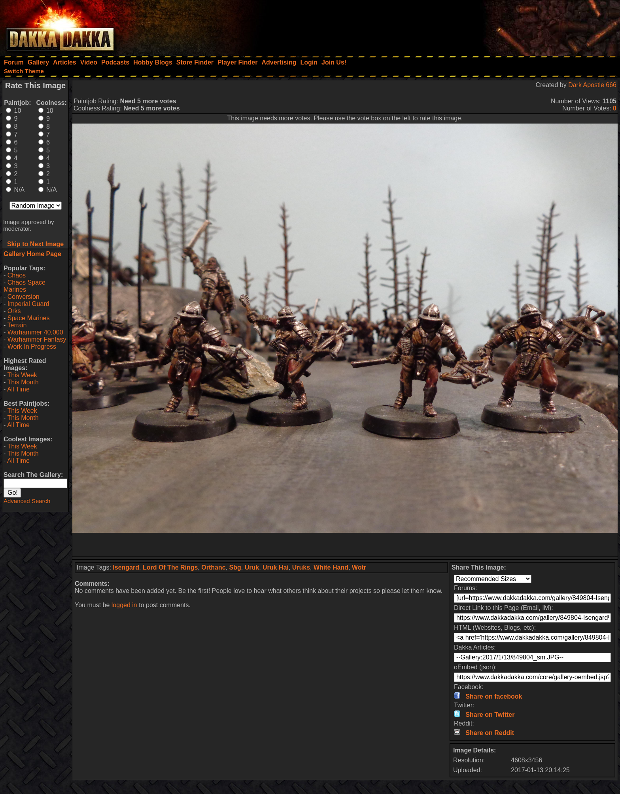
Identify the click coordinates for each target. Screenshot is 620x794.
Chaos (17, 275)
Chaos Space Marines (24, 286)
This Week (22, 375)
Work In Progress (32, 346)
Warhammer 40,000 (35, 332)
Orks (14, 311)
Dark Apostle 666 (592, 85)
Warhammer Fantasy (37, 339)
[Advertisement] (513, 26)
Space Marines (29, 318)
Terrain (16, 325)
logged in (124, 605)
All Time (18, 389)
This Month (22, 382)
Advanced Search (27, 501)
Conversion (24, 296)
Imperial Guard (28, 303)
